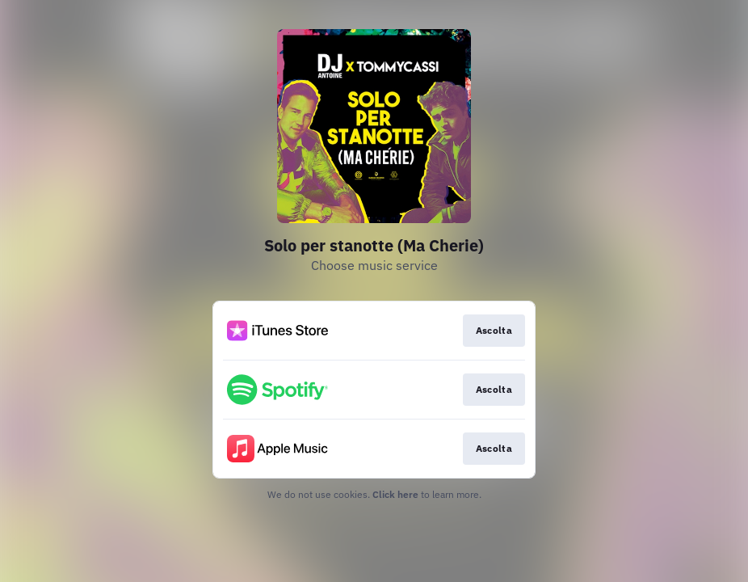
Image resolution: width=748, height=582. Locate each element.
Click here (395, 494)
